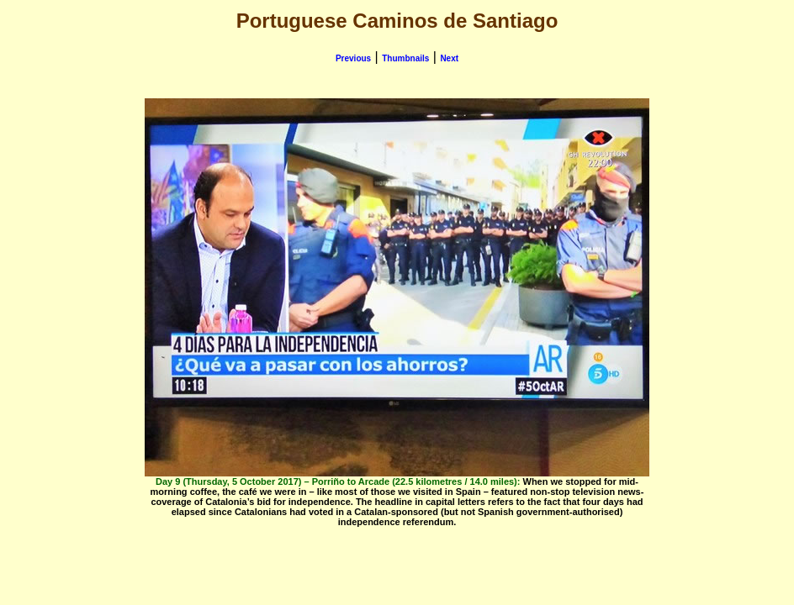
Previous (353, 58)
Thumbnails (405, 58)
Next (449, 58)
